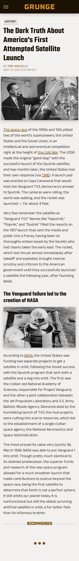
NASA (28, 355)
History (10, 21)
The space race (15, 129)
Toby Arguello (17, 66)
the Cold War (48, 152)
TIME (45, 175)
